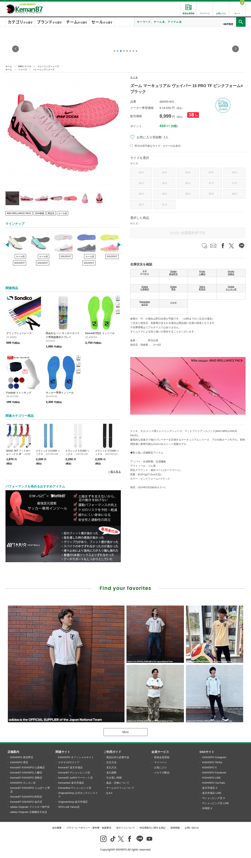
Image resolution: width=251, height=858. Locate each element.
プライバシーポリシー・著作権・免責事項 (88, 827)
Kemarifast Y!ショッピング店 (74, 787)
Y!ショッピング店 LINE (215, 803)
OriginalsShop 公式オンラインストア (78, 795)
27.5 (234, 183)
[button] (114, 51)
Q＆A (109, 793)
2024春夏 (39, 213)
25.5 (141, 183)
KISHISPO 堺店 (19, 762)
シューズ (22, 69)
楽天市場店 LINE (211, 793)
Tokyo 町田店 (202, 288)
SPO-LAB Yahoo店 (69, 806)
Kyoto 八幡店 (202, 272)
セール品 (62, 213)
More (125, 732)
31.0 (164, 204)
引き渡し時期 (114, 777)
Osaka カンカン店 (231, 288)
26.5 (187, 183)
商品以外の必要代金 (117, 757)
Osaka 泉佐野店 (173, 272)
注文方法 (111, 762)
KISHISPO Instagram (214, 757)
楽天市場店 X (209, 787)
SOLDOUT (19, 263)
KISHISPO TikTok (212, 762)
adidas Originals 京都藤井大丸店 (28, 812)
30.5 (141, 204)
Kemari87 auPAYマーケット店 (75, 777)
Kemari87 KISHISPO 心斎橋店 (27, 767)
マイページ (160, 762)
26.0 (164, 183)
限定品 (51, 213)
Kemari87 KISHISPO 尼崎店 (26, 777)
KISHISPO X (209, 767)
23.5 (164, 172)
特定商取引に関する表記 (153, 827)
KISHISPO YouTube (213, 782)
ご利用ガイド (112, 751)
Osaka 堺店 (173, 288)
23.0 (141, 172)
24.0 (187, 172)
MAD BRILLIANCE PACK (19, 213)
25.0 (234, 172)
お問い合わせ (192, 827)
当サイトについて (125, 827)
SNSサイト (206, 751)
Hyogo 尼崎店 (231, 272)
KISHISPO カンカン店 (23, 782)
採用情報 (175, 827)
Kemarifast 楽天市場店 (71, 782)
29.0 (187, 193)
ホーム (8, 66)
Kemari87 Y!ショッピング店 (74, 772)
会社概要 (57, 827)
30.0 (234, 193)
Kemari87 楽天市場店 (70, 767)
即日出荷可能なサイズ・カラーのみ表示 (158, 145)
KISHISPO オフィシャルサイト (76, 757)
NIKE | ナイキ (24, 66)
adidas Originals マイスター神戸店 (30, 806)
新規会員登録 (161, 757)
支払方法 (111, 767)
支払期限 (111, 772)
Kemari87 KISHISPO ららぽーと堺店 (30, 789)
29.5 (211, 193)
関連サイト (62, 751)
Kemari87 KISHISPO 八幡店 (26, 772)
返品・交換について (117, 782)
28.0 (141, 193)
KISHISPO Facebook (214, 772)
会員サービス (160, 751)
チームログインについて (120, 787)
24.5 (211, 172)
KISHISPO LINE (211, 777)
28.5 (164, 193)
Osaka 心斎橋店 (144, 288)
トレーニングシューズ (48, 66)
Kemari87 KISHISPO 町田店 (26, 796)
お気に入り (160, 767)
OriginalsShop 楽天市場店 (73, 801)
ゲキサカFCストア (68, 762)
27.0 (211, 183)
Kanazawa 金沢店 (144, 303)
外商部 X (207, 808)
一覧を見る (114, 471)
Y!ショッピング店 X (213, 798)
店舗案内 (13, 751)
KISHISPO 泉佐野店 (21, 757)
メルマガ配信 (161, 772)
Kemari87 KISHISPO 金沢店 (26, 801)
